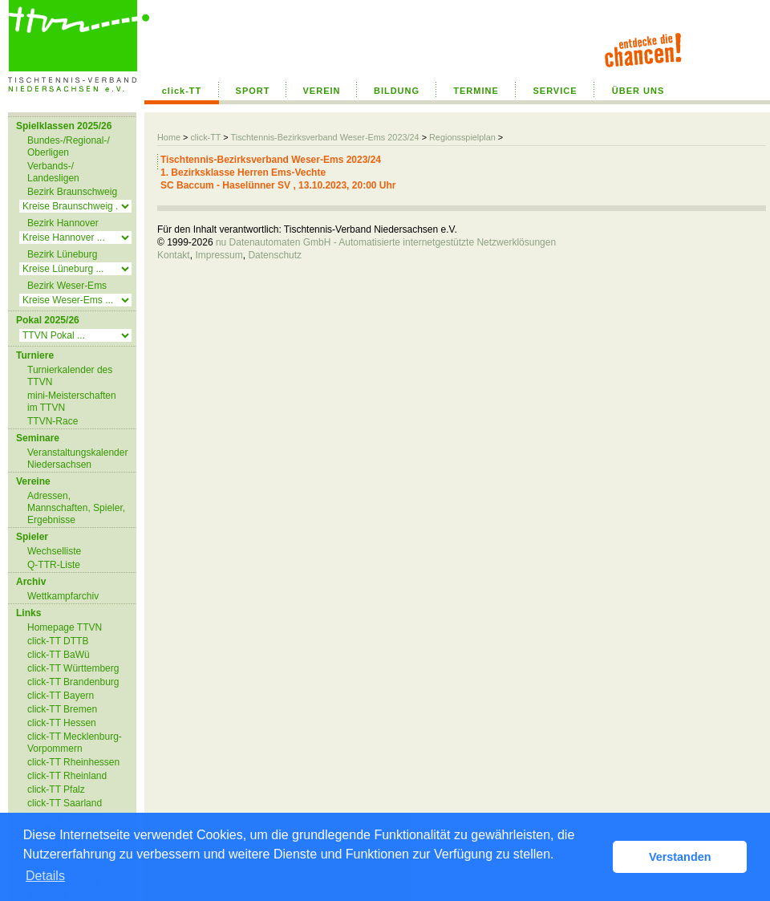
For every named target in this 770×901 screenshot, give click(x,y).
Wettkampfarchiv (63, 596)
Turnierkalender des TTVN (69, 376)
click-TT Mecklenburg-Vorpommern (74, 742)
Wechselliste (54, 551)
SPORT (253, 90)
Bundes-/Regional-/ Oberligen (68, 146)
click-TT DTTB (57, 641)
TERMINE (476, 90)
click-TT (182, 90)
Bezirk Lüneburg (62, 254)
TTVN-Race (52, 421)
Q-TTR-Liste (53, 564)
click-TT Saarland (64, 803)
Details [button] (45, 876)
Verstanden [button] (680, 856)
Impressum (218, 255)
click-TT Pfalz (56, 789)
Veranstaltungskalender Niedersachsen (77, 458)
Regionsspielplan (462, 137)
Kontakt (173, 255)
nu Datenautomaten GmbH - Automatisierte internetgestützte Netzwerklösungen (386, 242)
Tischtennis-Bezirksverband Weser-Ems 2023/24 (324, 137)
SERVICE (555, 90)
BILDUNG (396, 90)
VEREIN (322, 90)
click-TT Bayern (60, 695)
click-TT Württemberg (73, 668)
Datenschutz (275, 255)
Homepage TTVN (64, 627)
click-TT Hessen (61, 723)
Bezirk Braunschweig (72, 191)
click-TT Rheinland (67, 775)
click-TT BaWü (58, 654)
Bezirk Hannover (63, 223)
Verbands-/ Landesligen (53, 172)
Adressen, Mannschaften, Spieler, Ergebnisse (76, 508)
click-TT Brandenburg (73, 682)
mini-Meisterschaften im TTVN (71, 401)
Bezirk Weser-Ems (67, 285)
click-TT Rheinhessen (73, 762)
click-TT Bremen (62, 709)
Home (168, 137)
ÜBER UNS (638, 90)
